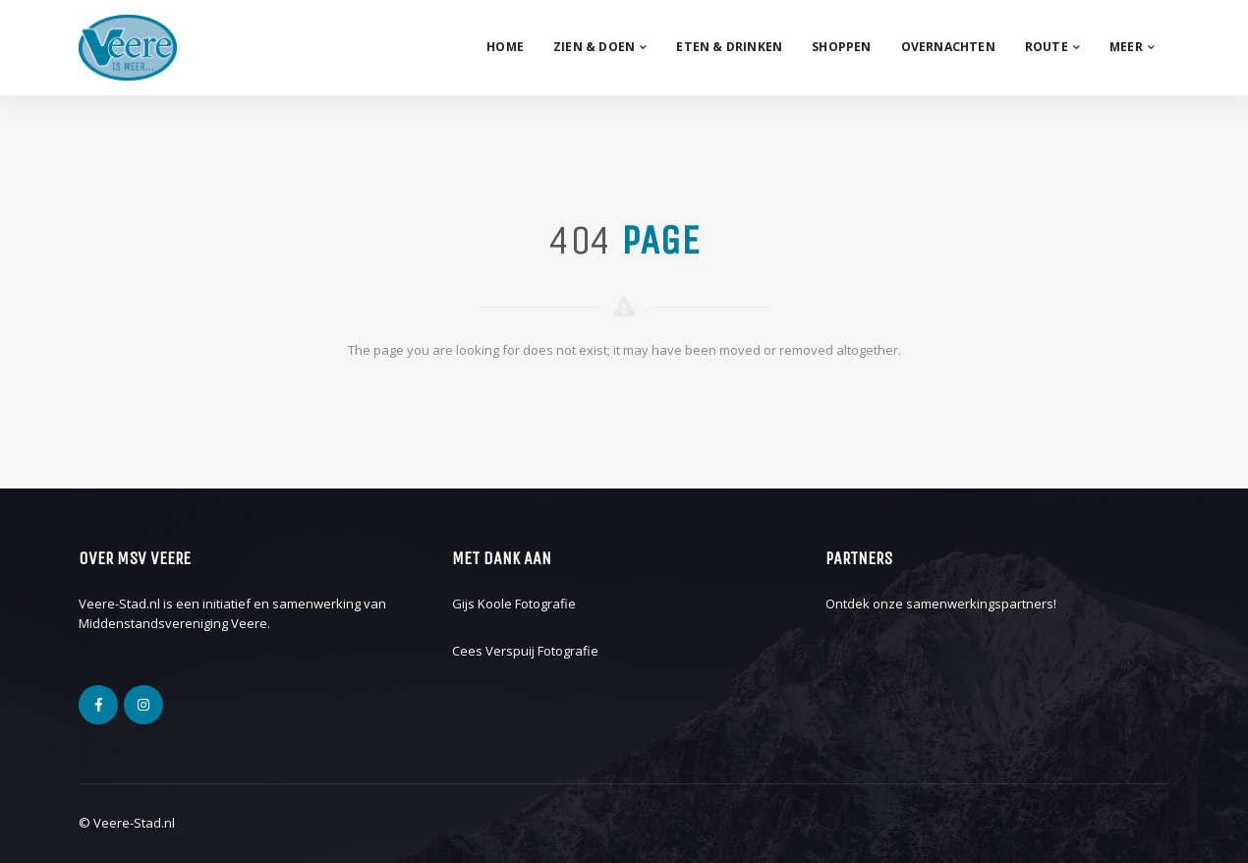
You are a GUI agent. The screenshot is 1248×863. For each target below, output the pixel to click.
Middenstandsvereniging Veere (173, 623)
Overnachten (948, 46)
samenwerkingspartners (979, 603)
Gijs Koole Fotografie (514, 603)
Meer (1132, 46)
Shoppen (841, 46)
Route (1052, 46)
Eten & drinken (729, 46)
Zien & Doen (600, 46)
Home (505, 46)
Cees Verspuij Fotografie (525, 651)
